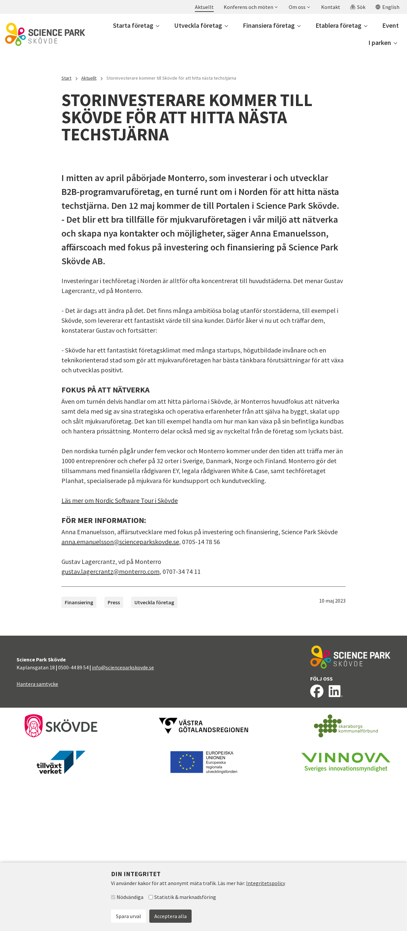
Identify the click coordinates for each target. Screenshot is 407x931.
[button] (250, 7)
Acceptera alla (170, 916)
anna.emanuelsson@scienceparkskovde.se (120, 692)
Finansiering (79, 753)
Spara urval (128, 916)
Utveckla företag (154, 753)
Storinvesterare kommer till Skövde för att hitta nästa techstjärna (171, 78)
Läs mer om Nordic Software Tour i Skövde (119, 651)
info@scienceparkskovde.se (123, 818)
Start (66, 78)
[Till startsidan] (45, 34)
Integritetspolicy (265, 883)
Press (114, 753)
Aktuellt (88, 78)
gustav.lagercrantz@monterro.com (110, 722)
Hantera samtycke (37, 834)
